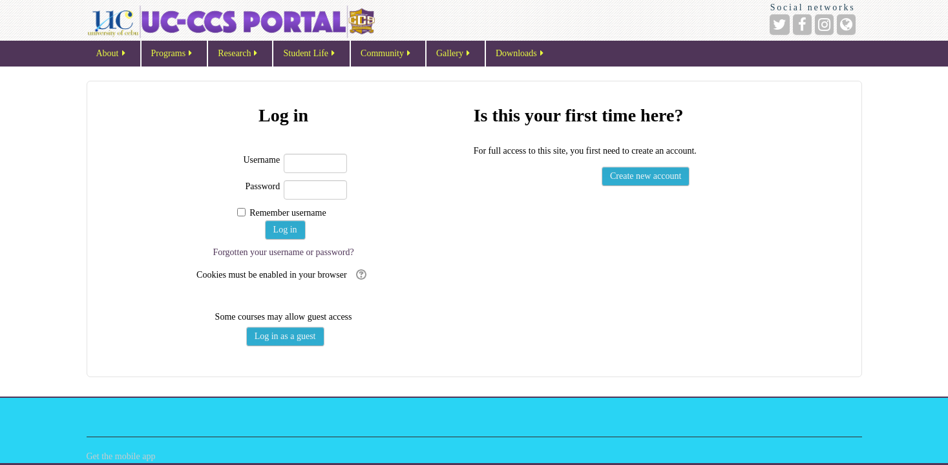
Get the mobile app (121, 456)
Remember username (287, 213)
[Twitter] (780, 24)
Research (238, 54)
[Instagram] (824, 24)
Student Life (310, 54)
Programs (173, 54)
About (111, 54)
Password (263, 186)
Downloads (520, 54)
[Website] (846, 24)
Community (386, 54)
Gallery (454, 54)
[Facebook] (802, 24)
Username (261, 160)
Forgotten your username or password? (283, 252)
